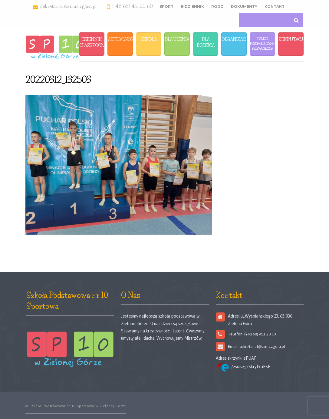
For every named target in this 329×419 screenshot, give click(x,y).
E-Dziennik (192, 6)
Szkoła (148, 39)
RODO (217, 6)
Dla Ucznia (177, 39)
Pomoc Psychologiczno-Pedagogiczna (262, 44)
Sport (166, 6)
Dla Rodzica (206, 42)
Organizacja (234, 39)
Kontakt (275, 6)
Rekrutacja (291, 39)
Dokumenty (244, 6)
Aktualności (120, 39)
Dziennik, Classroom (91, 42)
